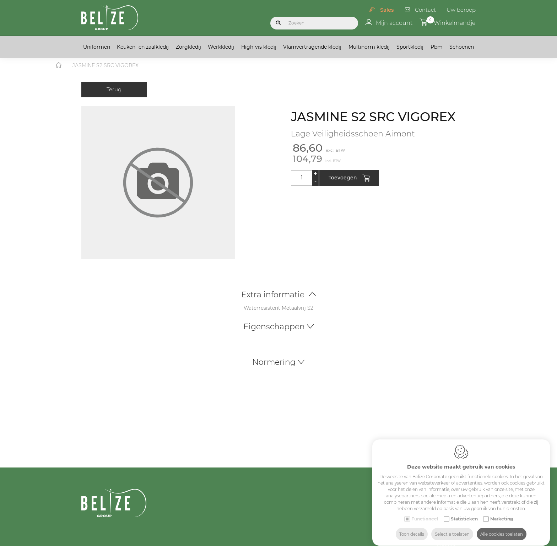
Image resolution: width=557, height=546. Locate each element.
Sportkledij (409, 47)
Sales (387, 9)
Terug (114, 89)
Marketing (501, 512)
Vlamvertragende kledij (312, 47)
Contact (425, 9)
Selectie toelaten (452, 527)
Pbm (437, 47)
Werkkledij (221, 47)
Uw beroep (461, 9)
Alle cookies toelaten (501, 527)
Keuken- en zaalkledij (143, 47)
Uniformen (96, 47)
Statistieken (464, 512)
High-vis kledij (258, 47)
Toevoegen (349, 178)
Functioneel (424, 512)
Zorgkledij (188, 47)
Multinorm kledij (369, 47)
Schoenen (461, 47)
